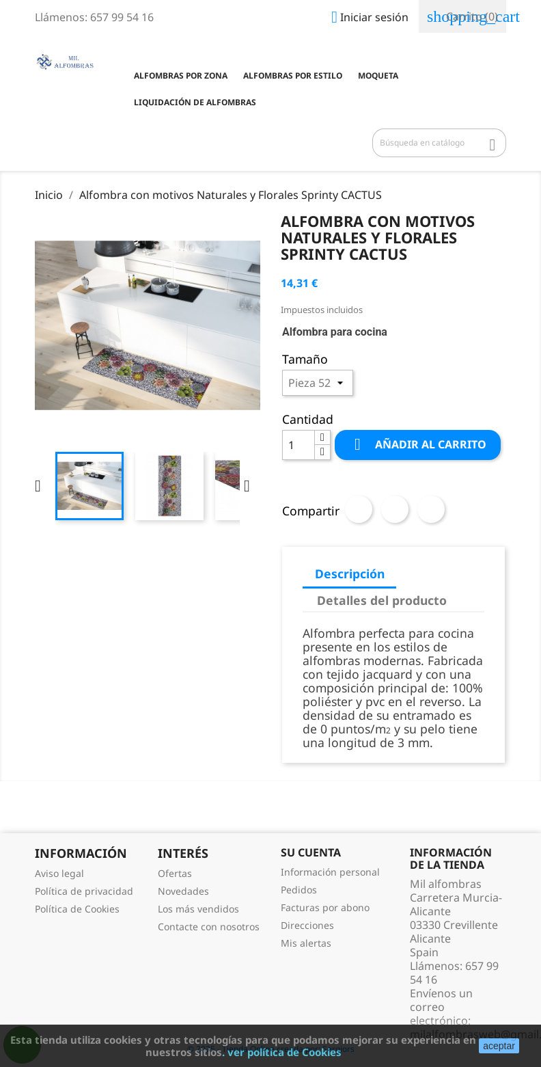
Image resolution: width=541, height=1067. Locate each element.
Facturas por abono (325, 907)
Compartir (358, 509)
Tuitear (394, 509)
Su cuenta (311, 852)
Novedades (183, 890)
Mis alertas (306, 942)
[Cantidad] (298, 445)
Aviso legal (59, 873)
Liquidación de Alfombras (195, 102)
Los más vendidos (198, 908)
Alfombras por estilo (292, 75)
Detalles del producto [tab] (382, 600)
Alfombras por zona (180, 75)
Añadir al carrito (417, 444)
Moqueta (378, 75)
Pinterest (431, 509)
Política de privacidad (84, 890)
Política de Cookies (77, 908)
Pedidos (299, 889)
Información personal (330, 871)
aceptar (499, 1045)
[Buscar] (439, 143)
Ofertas (175, 873)
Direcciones (307, 925)
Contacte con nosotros (209, 926)
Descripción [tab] (350, 573)
